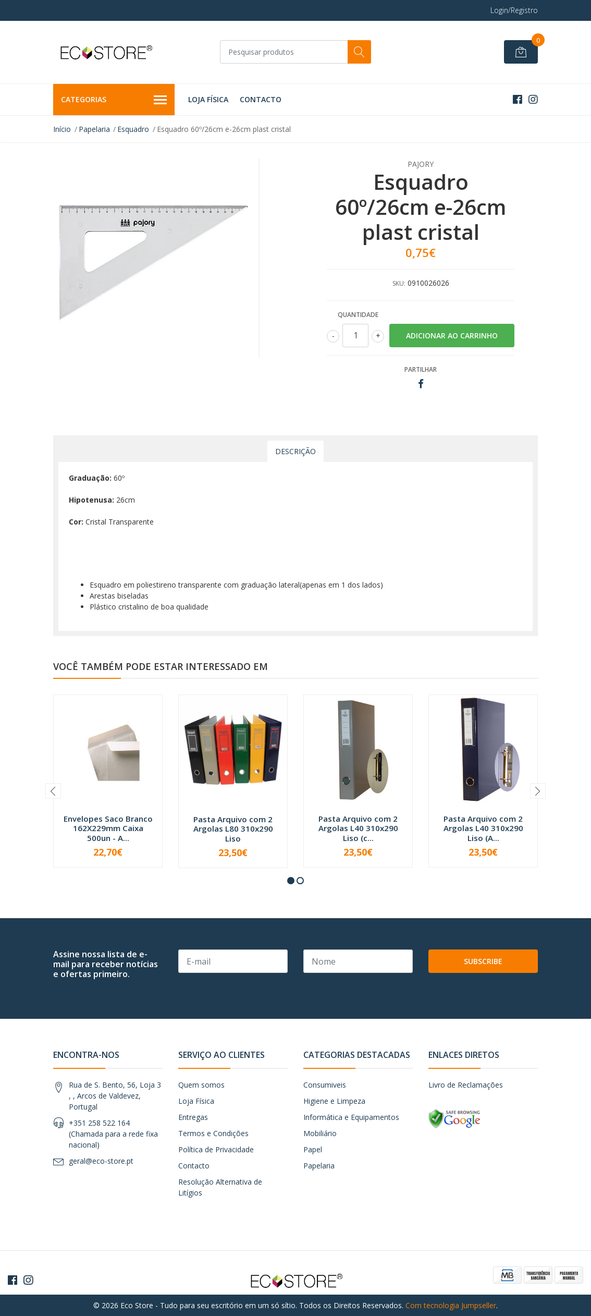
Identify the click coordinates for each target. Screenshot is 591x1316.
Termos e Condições (213, 1133)
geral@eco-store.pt (101, 1161)
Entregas (193, 1117)
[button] (291, 880)
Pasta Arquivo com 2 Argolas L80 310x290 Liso (233, 828)
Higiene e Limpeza (334, 1101)
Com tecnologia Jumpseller (450, 1305)
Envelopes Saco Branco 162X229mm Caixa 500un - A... (108, 828)
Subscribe (483, 961)
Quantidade (358, 314)
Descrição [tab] (295, 451)
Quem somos (201, 1085)
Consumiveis (324, 1085)
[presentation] (53, 791)
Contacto (260, 99)
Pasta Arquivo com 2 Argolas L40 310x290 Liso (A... (483, 828)
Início (62, 129)
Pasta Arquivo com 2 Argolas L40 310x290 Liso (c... (358, 828)
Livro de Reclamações (465, 1085)
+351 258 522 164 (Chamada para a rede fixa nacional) (113, 1134)
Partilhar (420, 369)
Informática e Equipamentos (351, 1117)
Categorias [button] (114, 100)
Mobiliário (320, 1133)
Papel (312, 1149)
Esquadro (133, 129)
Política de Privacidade (216, 1149)
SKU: (398, 283)
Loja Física (208, 99)
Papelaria (94, 129)
